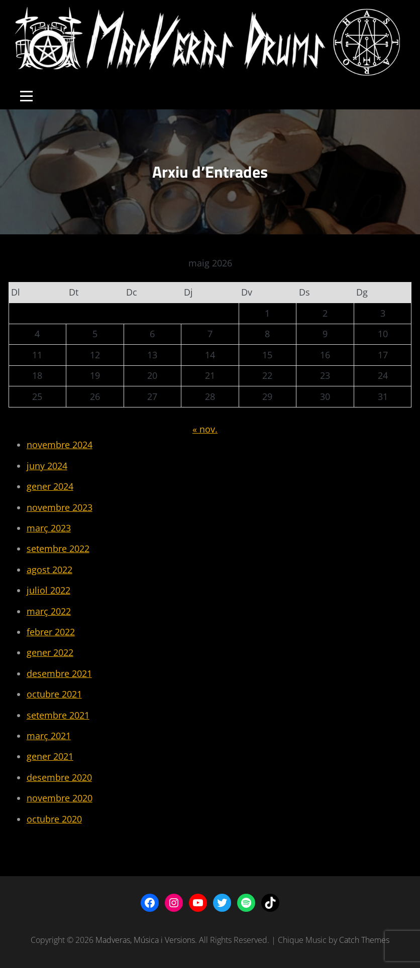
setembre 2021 (58, 715)
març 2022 (49, 611)
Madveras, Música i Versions (145, 939)
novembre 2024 (59, 445)
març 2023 (49, 528)
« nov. (205, 429)
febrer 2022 (51, 632)
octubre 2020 (54, 819)
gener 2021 (50, 756)
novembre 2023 (59, 507)
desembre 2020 (59, 777)
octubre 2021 (54, 694)
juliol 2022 (48, 590)
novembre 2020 (59, 798)
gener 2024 (50, 486)
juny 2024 (47, 466)
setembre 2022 (58, 548)
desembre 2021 (59, 673)
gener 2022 (50, 652)
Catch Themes (364, 939)
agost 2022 (49, 570)
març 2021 (49, 736)
